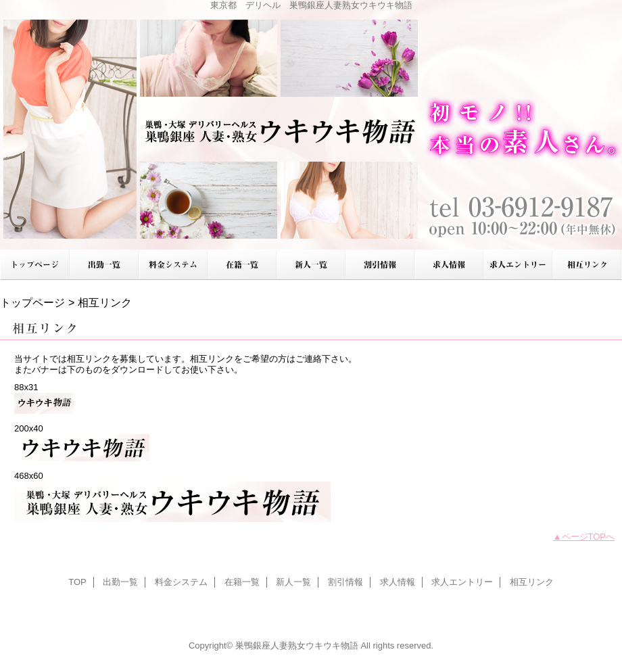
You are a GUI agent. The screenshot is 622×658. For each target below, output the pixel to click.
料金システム (173, 265)
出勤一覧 (104, 265)
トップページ (32, 302)
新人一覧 (311, 265)
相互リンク (586, 265)
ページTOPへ (588, 537)
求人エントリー (517, 265)
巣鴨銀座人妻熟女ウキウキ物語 (311, 125)
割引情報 (379, 265)
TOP (35, 265)
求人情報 (448, 265)
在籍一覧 (242, 265)
